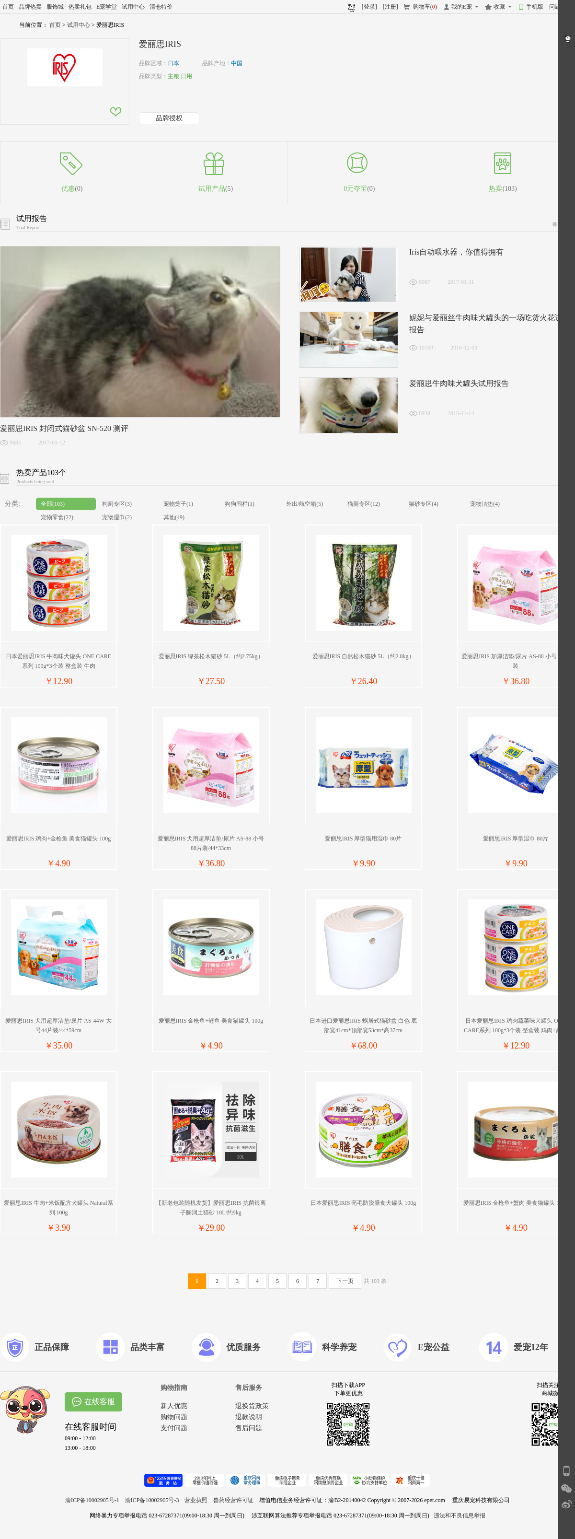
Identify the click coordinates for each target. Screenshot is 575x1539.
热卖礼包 (80, 6)
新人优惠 (174, 1406)
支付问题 (174, 1428)
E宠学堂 (106, 6)
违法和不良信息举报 (459, 1515)
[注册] (390, 6)
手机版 (534, 6)
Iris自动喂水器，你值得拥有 (456, 252)
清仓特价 (161, 6)
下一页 (345, 1281)
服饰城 (55, 6)
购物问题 (174, 1417)
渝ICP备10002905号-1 (92, 1500)
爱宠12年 (531, 1347)
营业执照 (195, 1500)
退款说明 (248, 1417)
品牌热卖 (30, 6)
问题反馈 (560, 6)
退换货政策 (252, 1406)
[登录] (369, 6)
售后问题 (248, 1428)
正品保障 (51, 1347)
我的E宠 (461, 6)
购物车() (425, 6)
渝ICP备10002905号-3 (152, 1500)
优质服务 (243, 1347)
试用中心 (133, 6)
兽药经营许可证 (233, 1500)
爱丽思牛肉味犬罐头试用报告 (459, 383)
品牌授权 (169, 118)
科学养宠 (339, 1347)
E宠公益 (433, 1347)
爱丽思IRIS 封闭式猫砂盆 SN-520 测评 (64, 428)
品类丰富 (147, 1347)
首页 (8, 6)
